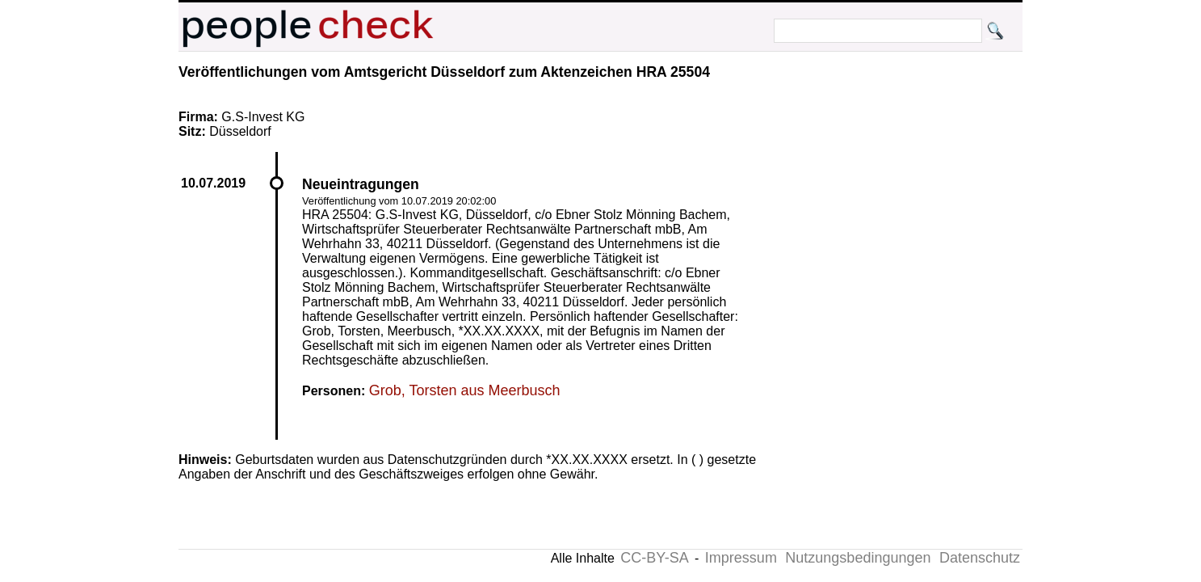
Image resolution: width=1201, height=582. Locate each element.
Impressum (741, 558)
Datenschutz (979, 558)
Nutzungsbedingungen (857, 558)
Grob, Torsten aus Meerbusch (465, 390)
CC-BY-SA (654, 558)
